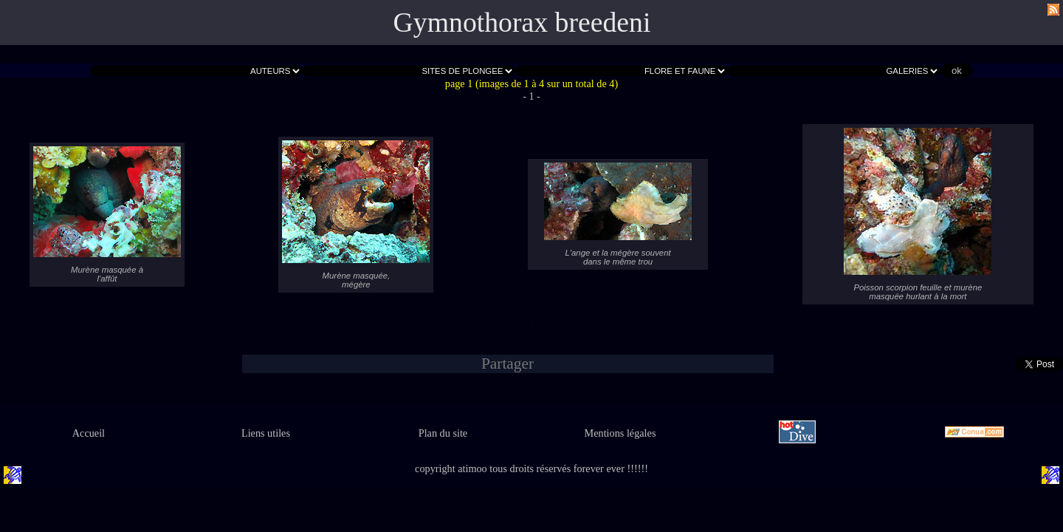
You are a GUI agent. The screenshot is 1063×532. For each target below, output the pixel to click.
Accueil (88, 433)
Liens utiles (265, 433)
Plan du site (443, 433)
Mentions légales (620, 433)
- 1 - (531, 96)
